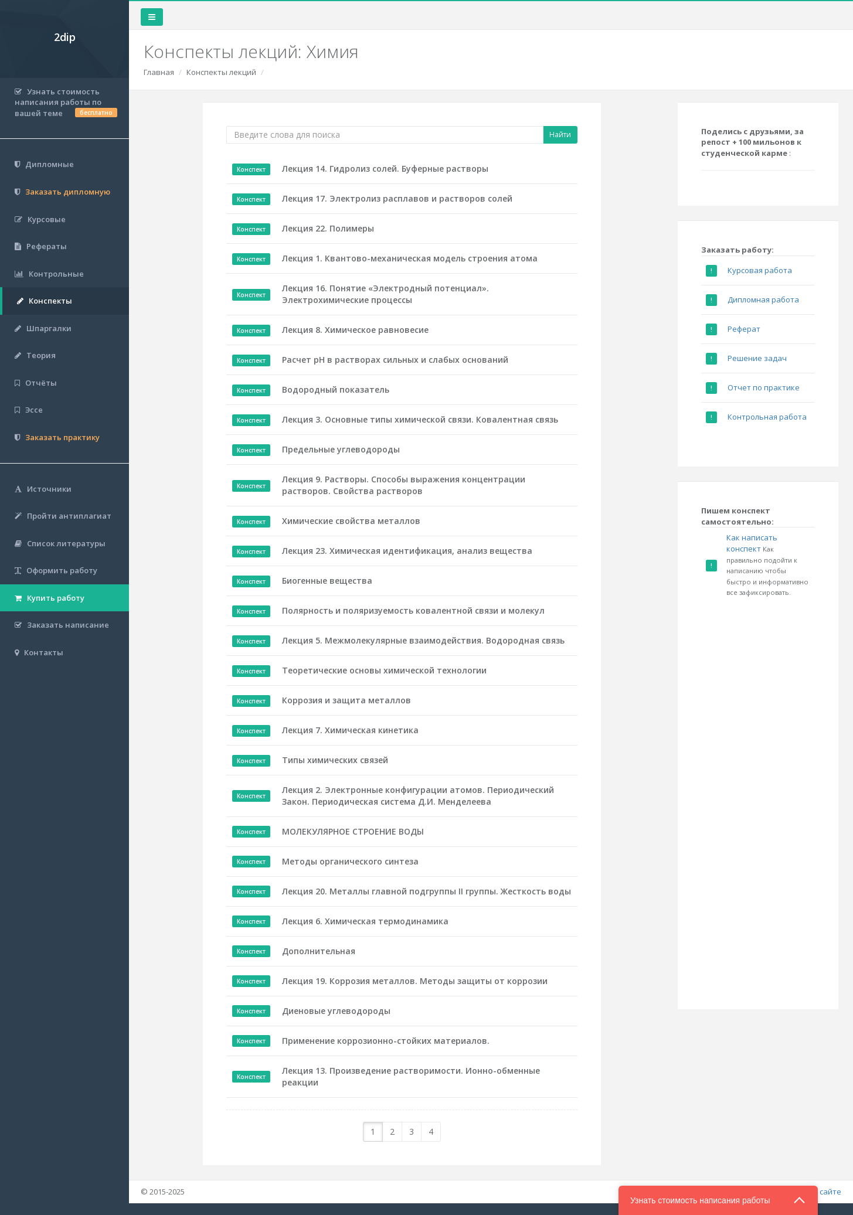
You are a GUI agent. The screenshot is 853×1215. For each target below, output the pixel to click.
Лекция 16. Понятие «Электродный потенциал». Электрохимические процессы (385, 294)
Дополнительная (318, 951)
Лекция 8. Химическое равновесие (355, 329)
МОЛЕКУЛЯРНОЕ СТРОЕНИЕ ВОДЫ (353, 831)
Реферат (744, 329)
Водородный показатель (335, 389)
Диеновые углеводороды (336, 1010)
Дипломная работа (763, 299)
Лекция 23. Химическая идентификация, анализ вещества (407, 550)
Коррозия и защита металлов (346, 700)
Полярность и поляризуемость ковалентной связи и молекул (413, 610)
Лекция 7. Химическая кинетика (350, 730)
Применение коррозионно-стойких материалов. (386, 1040)
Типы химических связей (335, 759)
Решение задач (757, 358)
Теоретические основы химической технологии (384, 670)
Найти (560, 134)
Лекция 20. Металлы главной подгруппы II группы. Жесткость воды (426, 891)
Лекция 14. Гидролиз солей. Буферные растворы (385, 168)
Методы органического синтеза (350, 861)
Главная (159, 72)
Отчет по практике (764, 387)
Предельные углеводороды (341, 449)
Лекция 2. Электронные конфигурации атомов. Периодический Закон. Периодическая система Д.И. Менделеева (418, 795)
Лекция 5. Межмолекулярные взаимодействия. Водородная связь (423, 640)
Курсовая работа (760, 270)
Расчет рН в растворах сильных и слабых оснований (395, 359)
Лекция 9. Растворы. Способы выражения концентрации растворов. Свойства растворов (403, 485)
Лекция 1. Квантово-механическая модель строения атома (410, 258)
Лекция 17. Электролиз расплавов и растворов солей (397, 198)
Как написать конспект (751, 543)
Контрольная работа (767, 416)
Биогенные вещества (327, 580)
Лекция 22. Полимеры (328, 228)
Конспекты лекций (221, 72)
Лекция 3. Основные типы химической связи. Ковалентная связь (420, 419)
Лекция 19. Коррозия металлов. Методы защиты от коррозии (415, 980)
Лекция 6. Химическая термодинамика (365, 921)
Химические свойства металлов (351, 520)
